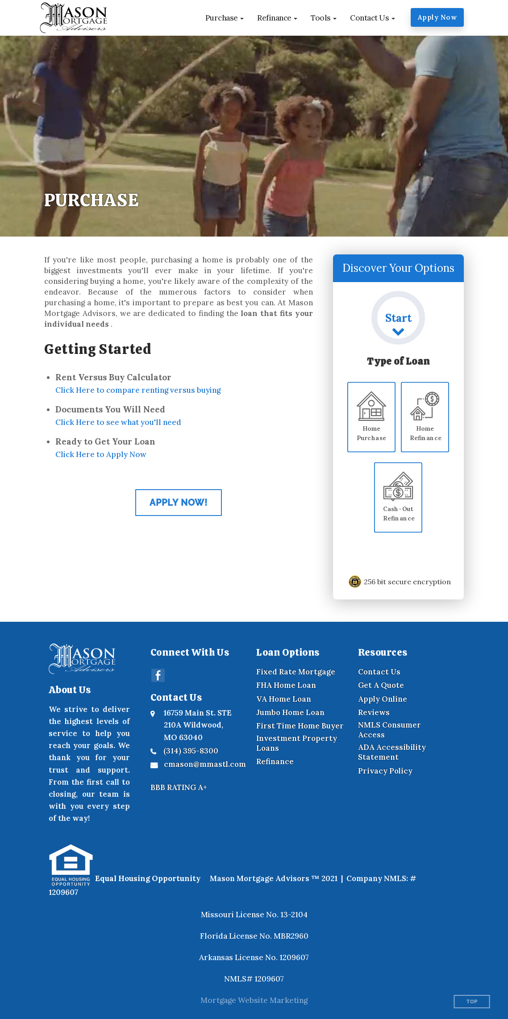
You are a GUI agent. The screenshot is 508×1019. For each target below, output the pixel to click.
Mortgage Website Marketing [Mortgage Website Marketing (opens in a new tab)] (254, 1000)
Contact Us (379, 672)
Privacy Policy (385, 771)
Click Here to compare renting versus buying (138, 390)
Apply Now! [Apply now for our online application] (179, 502)
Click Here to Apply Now (100, 454)
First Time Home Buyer (300, 726)
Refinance (275, 761)
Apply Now (437, 17)
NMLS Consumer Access (389, 730)
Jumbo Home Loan (290, 712)
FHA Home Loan (286, 685)
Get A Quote (381, 685)
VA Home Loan (283, 699)
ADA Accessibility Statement (392, 752)
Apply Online (382, 699)
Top (472, 1002)
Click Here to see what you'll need (118, 422)
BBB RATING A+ (178, 787)
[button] (225, 18)
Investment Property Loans (296, 743)
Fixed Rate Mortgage (295, 672)
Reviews (374, 712)
